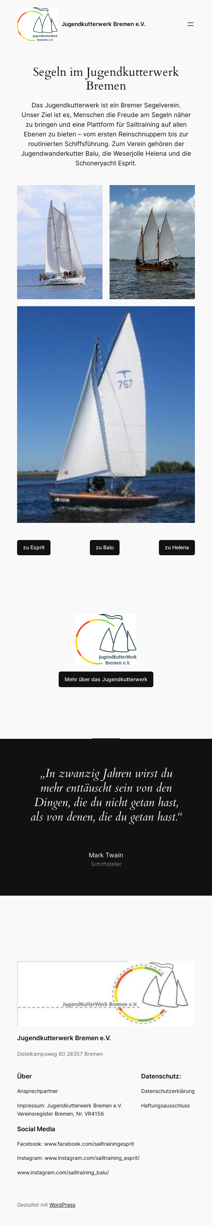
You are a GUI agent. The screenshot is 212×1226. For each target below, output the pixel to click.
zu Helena (177, 547)
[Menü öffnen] (190, 24)
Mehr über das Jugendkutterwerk (106, 679)
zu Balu (105, 547)
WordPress (62, 1204)
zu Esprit (34, 547)
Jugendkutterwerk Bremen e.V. (104, 24)
